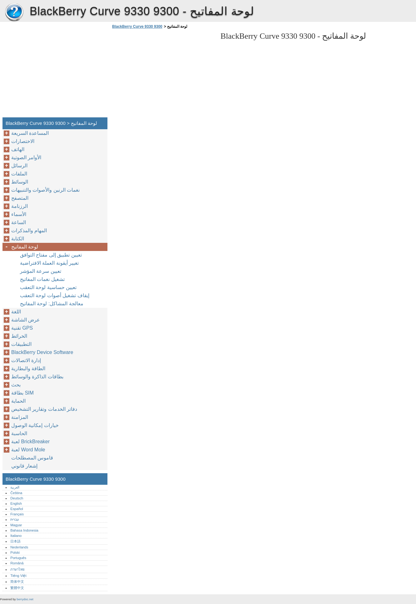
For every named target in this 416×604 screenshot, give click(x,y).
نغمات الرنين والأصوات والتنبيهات (45, 190)
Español (16, 509)
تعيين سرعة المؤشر (40, 271)
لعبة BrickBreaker (30, 441)
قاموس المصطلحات (32, 457)
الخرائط (19, 336)
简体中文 (17, 581)
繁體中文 (17, 588)
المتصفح (19, 198)
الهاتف (17, 149)
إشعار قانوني (24, 466)
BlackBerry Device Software (42, 352)
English (16, 503)
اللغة (16, 311)
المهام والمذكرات (29, 230)
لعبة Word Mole (28, 449)
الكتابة (17, 238)
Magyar (16, 525)
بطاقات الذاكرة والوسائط (37, 376)
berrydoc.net (25, 599)
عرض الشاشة (25, 319)
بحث (16, 384)
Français (17, 514)
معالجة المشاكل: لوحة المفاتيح (51, 303)
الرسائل (19, 165)
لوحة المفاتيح (24, 246)
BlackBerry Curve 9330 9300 (14, 12)
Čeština (16, 493)
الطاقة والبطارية (28, 368)
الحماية (18, 401)
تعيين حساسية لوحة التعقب (48, 287)
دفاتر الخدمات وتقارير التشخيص (44, 409)
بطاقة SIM (22, 392)
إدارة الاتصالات (26, 360)
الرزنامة (19, 206)
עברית (14, 519)
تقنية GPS (22, 328)
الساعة (18, 222)
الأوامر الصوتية (26, 157)
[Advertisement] (163, 75)
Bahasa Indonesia (24, 530)
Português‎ (18, 558)
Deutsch (16, 498)
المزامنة (19, 417)
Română (16, 563)
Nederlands (19, 547)
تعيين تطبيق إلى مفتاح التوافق (51, 255)
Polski (15, 552)
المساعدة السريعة (30, 133)
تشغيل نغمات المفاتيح (42, 279)
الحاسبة (19, 433)
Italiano (16, 536)
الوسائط (19, 181)
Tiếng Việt (18, 575)
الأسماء (18, 214)
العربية (14, 487)
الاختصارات (22, 141)
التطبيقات (21, 344)
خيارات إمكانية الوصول (35, 425)
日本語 (15, 541)
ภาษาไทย (17, 569)
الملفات (19, 173)
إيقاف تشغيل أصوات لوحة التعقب (54, 295)
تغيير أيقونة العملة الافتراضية (49, 263)
